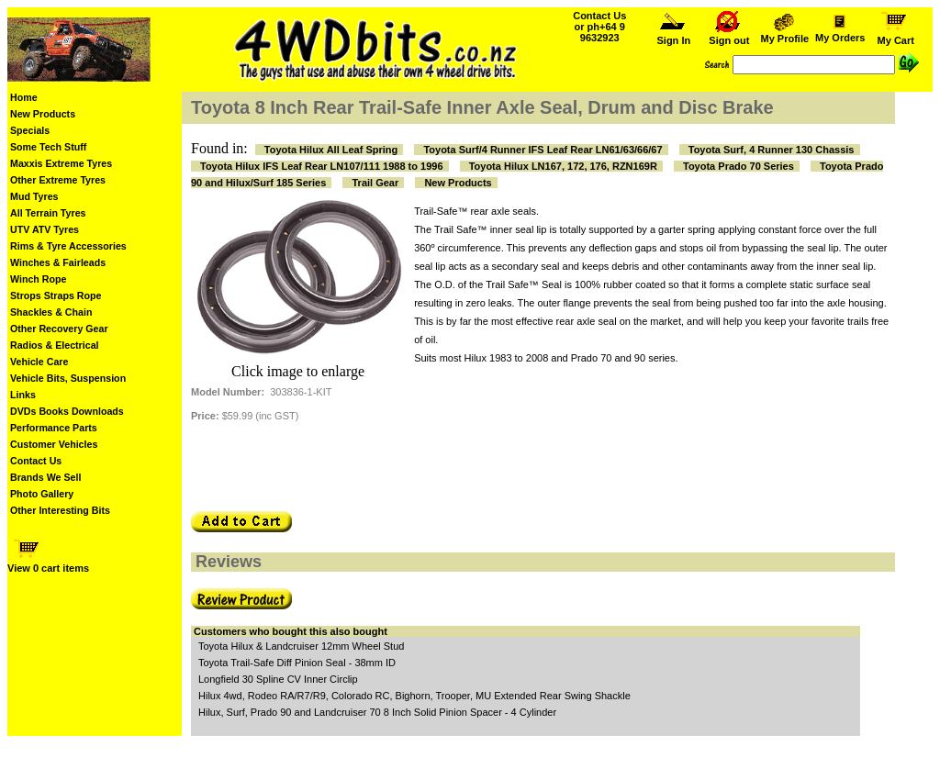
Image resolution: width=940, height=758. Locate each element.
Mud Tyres (34, 196)
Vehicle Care (39, 361)
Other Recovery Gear (59, 328)
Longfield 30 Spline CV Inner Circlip (278, 679)
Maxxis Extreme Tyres (61, 163)
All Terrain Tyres (48, 212)
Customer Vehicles (53, 444)
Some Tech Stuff (48, 146)
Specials (30, 130)
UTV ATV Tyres (44, 229)
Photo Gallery (41, 493)
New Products (42, 113)
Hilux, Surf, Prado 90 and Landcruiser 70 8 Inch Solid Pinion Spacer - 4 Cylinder (377, 712)
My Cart (896, 36)
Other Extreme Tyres (58, 179)
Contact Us (36, 460)
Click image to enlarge (297, 371)
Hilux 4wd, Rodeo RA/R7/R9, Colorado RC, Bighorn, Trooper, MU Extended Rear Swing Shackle (414, 695)
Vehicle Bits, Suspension (68, 378)
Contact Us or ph (599, 26)
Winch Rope (38, 278)
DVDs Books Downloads (67, 411)
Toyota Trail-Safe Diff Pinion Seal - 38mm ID (297, 662)
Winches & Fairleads (58, 262)
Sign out (729, 36)
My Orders (839, 33)
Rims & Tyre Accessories (68, 245)
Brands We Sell (45, 477)
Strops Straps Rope (55, 295)
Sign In (674, 36)
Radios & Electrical (54, 345)
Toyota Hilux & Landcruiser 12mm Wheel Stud (301, 646)
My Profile (784, 34)
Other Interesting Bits (60, 510)
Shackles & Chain (51, 312)
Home (24, 97)
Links (23, 394)
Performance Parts (53, 427)
